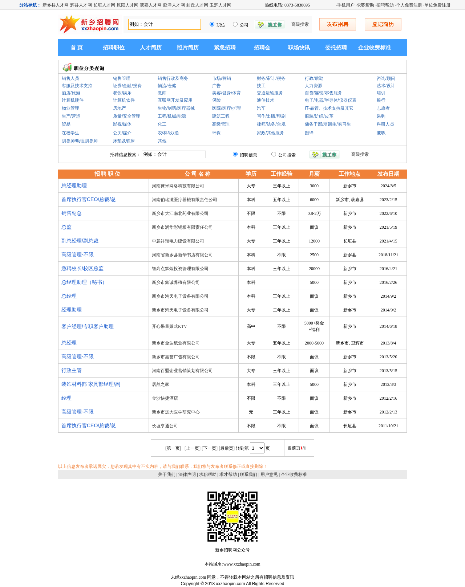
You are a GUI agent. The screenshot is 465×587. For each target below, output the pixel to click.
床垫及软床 (124, 140)
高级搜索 (300, 24)
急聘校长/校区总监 (82, 268)
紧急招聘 (225, 47)
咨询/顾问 (386, 78)
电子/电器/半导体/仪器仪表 (330, 100)
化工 (162, 124)
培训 (381, 92)
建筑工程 (221, 116)
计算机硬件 (73, 100)
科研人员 (385, 124)
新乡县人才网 (56, 5)
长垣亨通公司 (165, 425)
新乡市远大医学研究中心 (176, 412)
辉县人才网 (81, 5)
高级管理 (221, 124)
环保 (216, 132)
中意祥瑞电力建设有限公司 (178, 241)
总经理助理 (74, 185)
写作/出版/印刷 (271, 116)
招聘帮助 (385, 5)
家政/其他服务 (270, 132)
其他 (162, 140)
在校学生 (70, 132)
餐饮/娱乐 (122, 92)
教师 (162, 92)
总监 (66, 227)
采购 (381, 116)
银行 (381, 100)
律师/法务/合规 (271, 124)
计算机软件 (124, 100)
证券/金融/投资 (127, 85)
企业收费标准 (374, 47)
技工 (261, 85)
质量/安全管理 (126, 116)
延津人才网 (174, 5)
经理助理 (71, 310)
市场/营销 (221, 78)
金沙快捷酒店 (165, 398)
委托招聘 (336, 47)
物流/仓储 (167, 85)
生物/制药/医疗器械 (176, 108)
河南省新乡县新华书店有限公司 (182, 254)
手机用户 (346, 5)
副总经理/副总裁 (79, 241)
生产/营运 (71, 116)
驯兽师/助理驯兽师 (80, 140)
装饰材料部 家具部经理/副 (90, 384)
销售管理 (121, 78)
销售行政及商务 (173, 78)
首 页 (76, 47)
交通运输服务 (270, 92)
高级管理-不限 (77, 254)
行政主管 (71, 370)
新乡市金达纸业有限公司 (176, 343)
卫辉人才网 (220, 5)
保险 (216, 100)
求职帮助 (365, 5)
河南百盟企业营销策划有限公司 (182, 370)
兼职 (381, 132)
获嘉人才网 (151, 5)
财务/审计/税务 (271, 78)
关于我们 (166, 474)
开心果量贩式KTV (169, 326)
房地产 (119, 108)
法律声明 (187, 474)
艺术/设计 (386, 85)
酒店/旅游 (71, 92)
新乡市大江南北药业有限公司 (180, 213)
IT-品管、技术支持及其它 (329, 108)
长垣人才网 (104, 5)
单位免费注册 (437, 5)
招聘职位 (114, 47)
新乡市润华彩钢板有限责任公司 (182, 227)
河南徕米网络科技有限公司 (178, 185)
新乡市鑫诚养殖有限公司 (176, 282)
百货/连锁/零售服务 (323, 92)
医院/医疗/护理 (226, 108)
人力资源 (313, 85)
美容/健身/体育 (226, 92)
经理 (66, 398)
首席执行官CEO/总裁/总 (88, 199)
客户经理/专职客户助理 (87, 326)
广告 (216, 85)
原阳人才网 (127, 5)
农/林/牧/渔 (168, 132)
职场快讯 (299, 47)
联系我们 (248, 474)
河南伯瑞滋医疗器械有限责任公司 (184, 199)
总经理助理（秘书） (84, 282)
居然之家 (160, 384)
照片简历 (188, 47)
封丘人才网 (197, 5)
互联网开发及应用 (175, 100)
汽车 (261, 108)
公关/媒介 (122, 132)
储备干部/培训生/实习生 (328, 124)
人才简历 (151, 47)
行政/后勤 (314, 78)
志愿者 (383, 108)
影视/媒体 (122, 124)
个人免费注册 (409, 5)
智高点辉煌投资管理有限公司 (180, 268)
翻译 (309, 132)
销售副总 (71, 213)
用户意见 (269, 474)
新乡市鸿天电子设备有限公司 (180, 296)
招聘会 (262, 47)
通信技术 (265, 100)
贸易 (66, 124)
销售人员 (70, 78)
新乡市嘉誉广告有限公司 (176, 356)
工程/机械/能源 (172, 116)
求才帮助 (228, 474)
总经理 (69, 296)
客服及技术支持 (77, 85)
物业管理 (70, 108)
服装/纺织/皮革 (319, 116)
